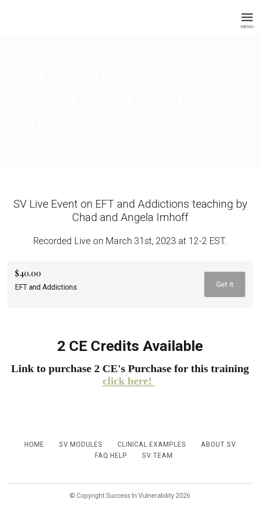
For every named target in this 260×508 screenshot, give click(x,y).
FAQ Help (111, 455)
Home (34, 444)
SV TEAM (157, 455)
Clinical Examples (152, 444)
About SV (218, 444)
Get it (224, 284)
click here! (129, 381)
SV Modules (81, 444)
